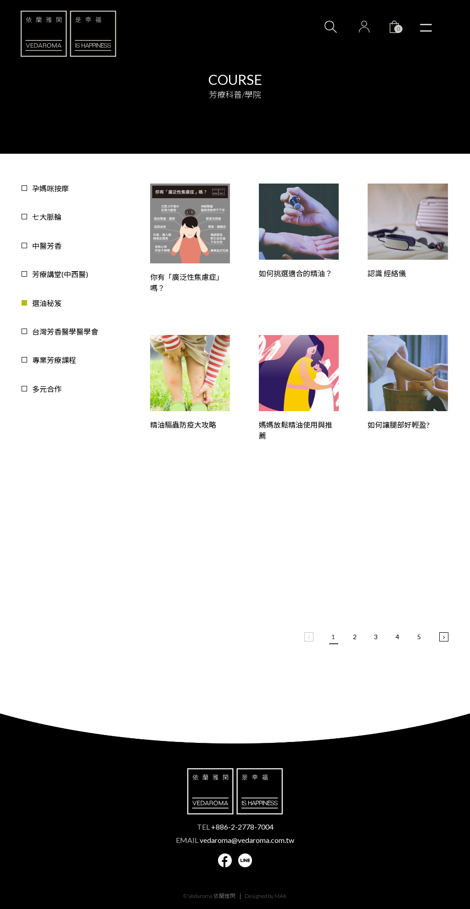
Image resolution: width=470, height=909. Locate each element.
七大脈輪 (47, 216)
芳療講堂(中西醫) (60, 274)
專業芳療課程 (54, 360)
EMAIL (235, 840)
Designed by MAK (266, 895)
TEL (235, 826)
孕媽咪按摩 (50, 188)
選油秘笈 (47, 303)
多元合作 (47, 389)
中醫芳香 (47, 245)
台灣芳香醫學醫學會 (65, 331)
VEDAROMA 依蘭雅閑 (68, 33)
